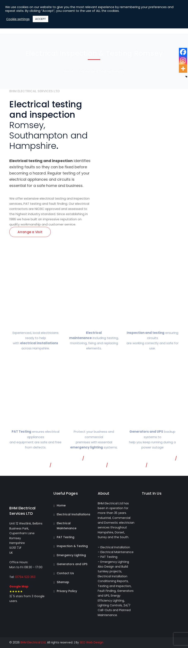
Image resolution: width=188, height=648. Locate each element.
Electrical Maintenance (66, 525)
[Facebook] (183, 52)
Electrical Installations (73, 514)
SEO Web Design (91, 642)
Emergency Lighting (71, 555)
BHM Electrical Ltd (33, 642)
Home (68, 71)
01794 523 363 (24, 577)
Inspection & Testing (72, 546)
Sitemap (63, 582)
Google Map (18, 586)
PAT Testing (65, 537)
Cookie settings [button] (18, 19)
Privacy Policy (67, 591)
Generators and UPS (72, 564)
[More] (183, 68)
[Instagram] (183, 60)
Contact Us (65, 573)
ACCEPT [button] (40, 19)
